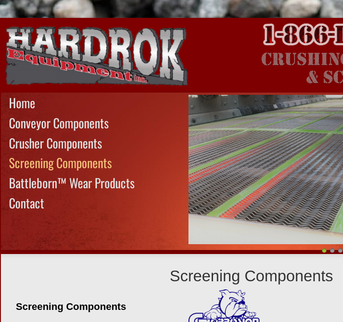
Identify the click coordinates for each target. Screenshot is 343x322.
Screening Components (60, 162)
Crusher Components (55, 143)
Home (22, 102)
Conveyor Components (59, 123)
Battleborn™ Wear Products (71, 183)
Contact (26, 203)
